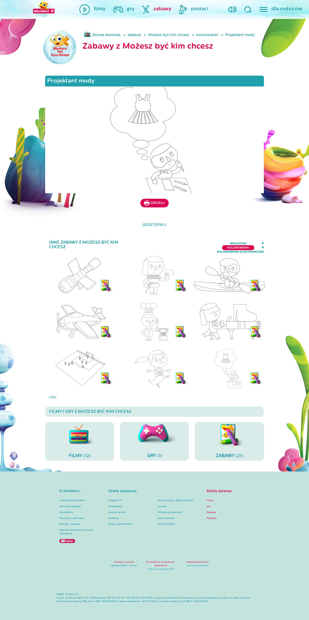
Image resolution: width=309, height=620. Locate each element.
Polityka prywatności (169, 512)
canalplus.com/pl (124, 562)
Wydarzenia (115, 506)
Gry (209, 506)
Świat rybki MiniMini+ (120, 524)
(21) (229, 441)
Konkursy (113, 518)
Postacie (212, 518)
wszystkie (163, 243)
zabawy (134, 35)
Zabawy (211, 512)
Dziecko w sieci (117, 512)
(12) (79, 441)
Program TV (115, 500)
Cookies (162, 506)
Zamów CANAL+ (166, 524)
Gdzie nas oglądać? (70, 506)
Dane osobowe (166, 518)
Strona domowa (106, 35)
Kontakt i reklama (69, 524)
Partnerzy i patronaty (71, 518)
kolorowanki (207, 35)
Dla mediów (66, 512)
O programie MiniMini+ (72, 500)
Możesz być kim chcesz (168, 35)
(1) (154, 441)
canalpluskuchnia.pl (197, 562)
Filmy (210, 500)
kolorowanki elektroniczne (240, 243)
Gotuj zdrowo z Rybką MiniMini (175, 500)
